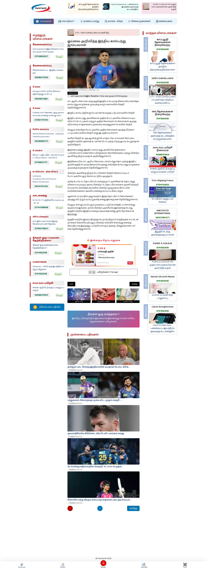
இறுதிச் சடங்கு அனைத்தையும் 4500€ (162, 233)
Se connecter (44, 21)
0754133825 (162, 185)
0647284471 (163, 217)
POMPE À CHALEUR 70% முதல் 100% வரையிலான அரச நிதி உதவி (163, 265)
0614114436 (41, 186)
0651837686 (41, 99)
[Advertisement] (47, 356)
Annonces (21, 565)
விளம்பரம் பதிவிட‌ (47, 307)
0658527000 (41, 77)
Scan (185, 565)
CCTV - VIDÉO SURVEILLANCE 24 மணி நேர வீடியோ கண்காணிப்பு (162, 100)
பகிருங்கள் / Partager (103, 272)
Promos (62, 565)
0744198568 (41, 207)
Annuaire (144, 565)
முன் (71, 284)
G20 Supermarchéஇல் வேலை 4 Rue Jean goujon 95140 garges (97, 95)
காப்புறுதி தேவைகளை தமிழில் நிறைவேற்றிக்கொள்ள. (162, 67)
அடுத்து (134, 284)
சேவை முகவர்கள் (139, 21)
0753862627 (41, 56)
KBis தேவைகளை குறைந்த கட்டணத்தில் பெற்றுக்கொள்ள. (163, 136)
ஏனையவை (164, 21)
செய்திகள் (65, 21)
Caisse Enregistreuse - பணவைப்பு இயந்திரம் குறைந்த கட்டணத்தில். (162, 328)
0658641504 (41, 295)
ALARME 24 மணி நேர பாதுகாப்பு (162, 296)
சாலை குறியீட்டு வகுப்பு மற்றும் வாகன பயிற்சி (162, 170)
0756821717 (41, 162)
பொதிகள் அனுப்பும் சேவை (162, 200)
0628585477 (41, 141)
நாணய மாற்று (89, 21)
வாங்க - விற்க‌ (114, 21)
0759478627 (41, 228)
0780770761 (41, 120)
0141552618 (41, 253)
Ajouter (103, 565)
